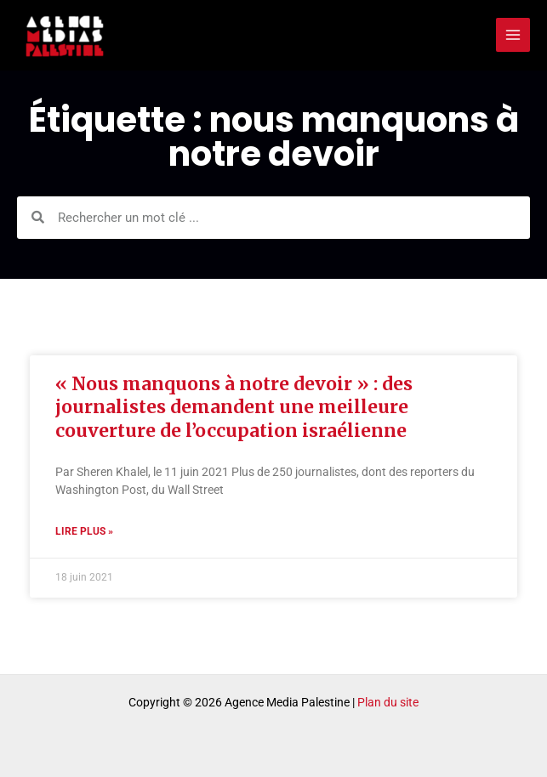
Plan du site (388, 702)
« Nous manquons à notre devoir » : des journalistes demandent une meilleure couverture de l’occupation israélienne (234, 407)
